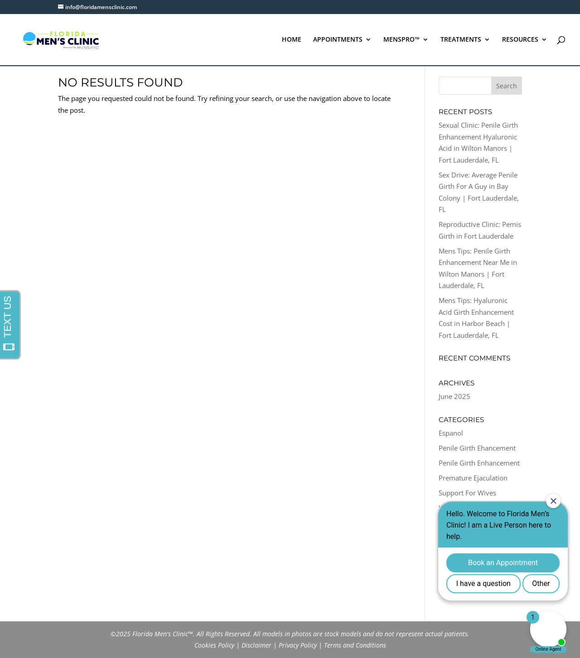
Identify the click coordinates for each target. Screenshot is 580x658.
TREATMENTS (460, 39)
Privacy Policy (298, 645)
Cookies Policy (214, 645)
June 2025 (454, 396)
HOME (291, 39)
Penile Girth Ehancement (477, 447)
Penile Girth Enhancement (479, 462)
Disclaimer (256, 645)
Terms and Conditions (355, 645)
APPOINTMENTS (337, 39)
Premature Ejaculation (473, 477)
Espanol (451, 432)
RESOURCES (520, 39)
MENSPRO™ (401, 39)
